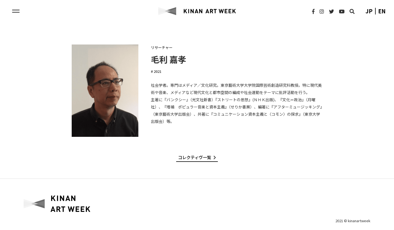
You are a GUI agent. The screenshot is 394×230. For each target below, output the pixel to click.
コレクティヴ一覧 (197, 157)
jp (369, 11)
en (382, 11)
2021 (157, 71)
